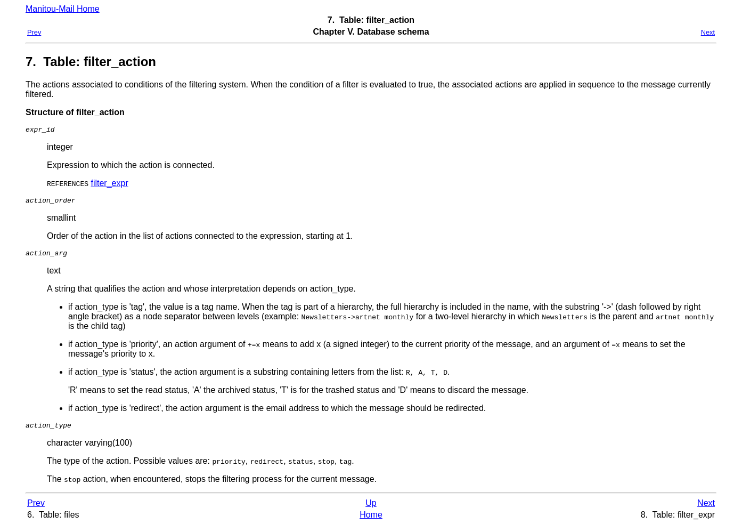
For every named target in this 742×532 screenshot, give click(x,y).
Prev (34, 32)
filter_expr (109, 184)
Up (370, 509)
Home (371, 521)
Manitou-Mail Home (63, 8)
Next (708, 32)
